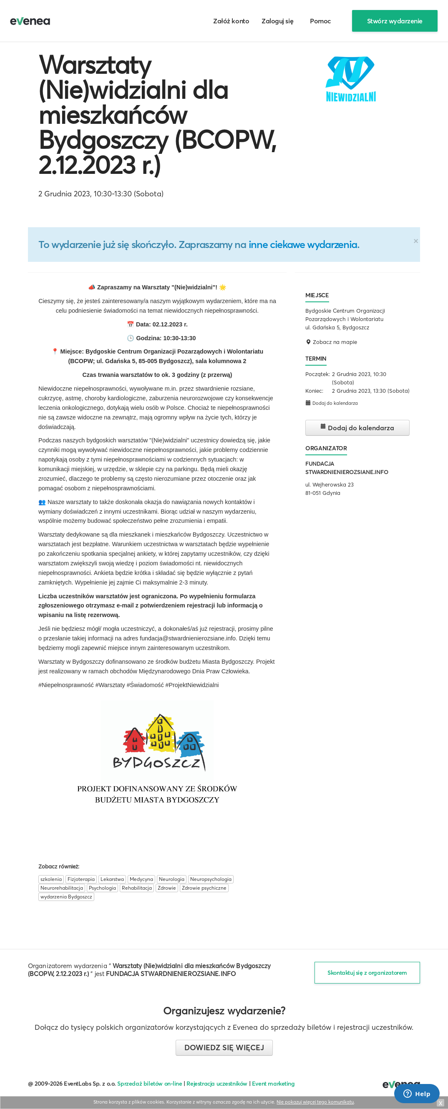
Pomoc (320, 21)
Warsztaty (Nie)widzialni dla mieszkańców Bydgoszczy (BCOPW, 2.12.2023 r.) (157, 114)
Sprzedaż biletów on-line (149, 1083)
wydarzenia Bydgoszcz (66, 896)
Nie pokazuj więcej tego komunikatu (315, 1102)
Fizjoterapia (81, 879)
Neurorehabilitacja (61, 888)
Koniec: (314, 390)
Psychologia (102, 888)
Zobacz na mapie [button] (331, 342)
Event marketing (273, 1083)
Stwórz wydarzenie (395, 21)
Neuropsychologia (211, 879)
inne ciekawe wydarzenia (303, 244)
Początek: (317, 374)
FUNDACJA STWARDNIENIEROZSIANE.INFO (171, 974)
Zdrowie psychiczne (204, 888)
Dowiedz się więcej (224, 1047)
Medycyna (141, 879)
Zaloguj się (277, 21)
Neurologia (171, 879)
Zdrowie (167, 888)
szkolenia (51, 879)
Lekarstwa (112, 879)
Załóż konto (231, 21)
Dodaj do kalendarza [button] (331, 403)
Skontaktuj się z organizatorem (367, 972)
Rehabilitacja (137, 888)
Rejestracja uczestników (216, 1083)
